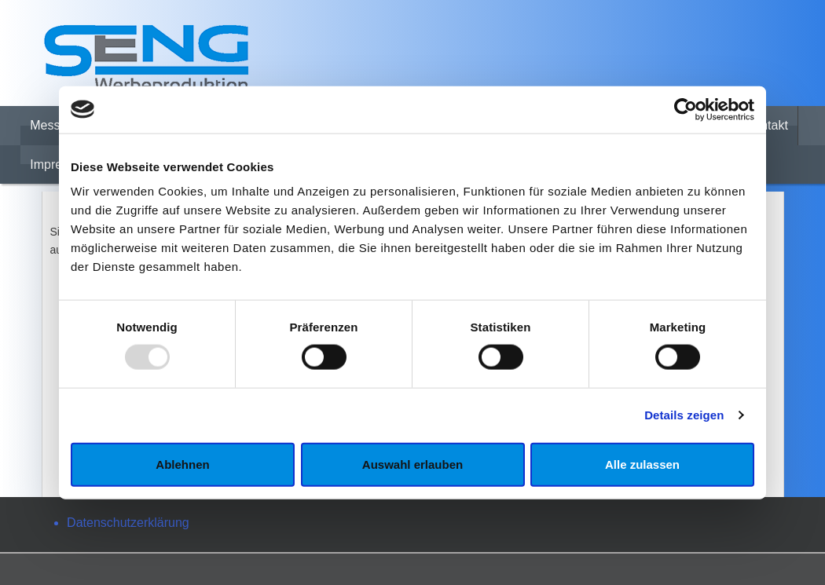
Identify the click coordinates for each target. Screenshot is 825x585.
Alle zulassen (642, 463)
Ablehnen (182, 463)
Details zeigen (684, 415)
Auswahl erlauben (412, 463)
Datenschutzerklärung (128, 522)
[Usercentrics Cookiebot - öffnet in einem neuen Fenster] (685, 109)
